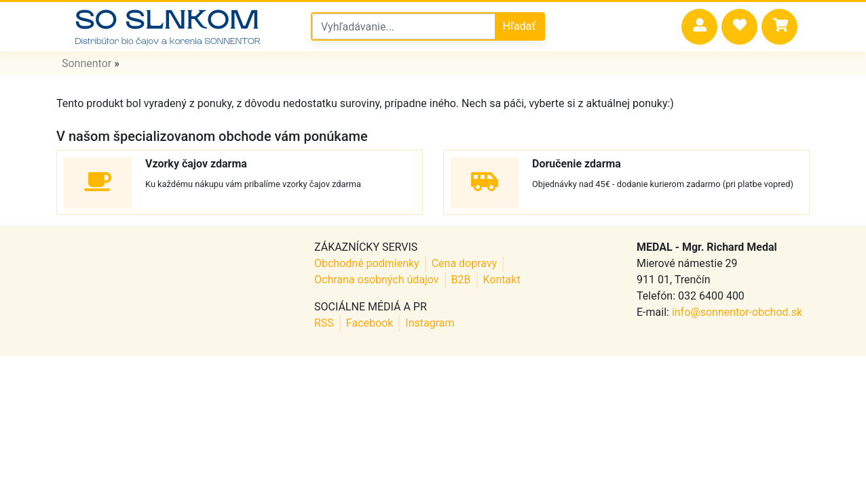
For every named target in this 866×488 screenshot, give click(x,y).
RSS (324, 323)
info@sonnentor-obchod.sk (737, 312)
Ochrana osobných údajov (376, 279)
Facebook (369, 323)
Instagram (429, 323)
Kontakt (502, 279)
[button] (699, 27)
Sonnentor (86, 63)
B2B (461, 279)
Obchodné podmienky (366, 263)
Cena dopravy (464, 263)
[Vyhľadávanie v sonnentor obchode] (403, 26)
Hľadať (519, 26)
